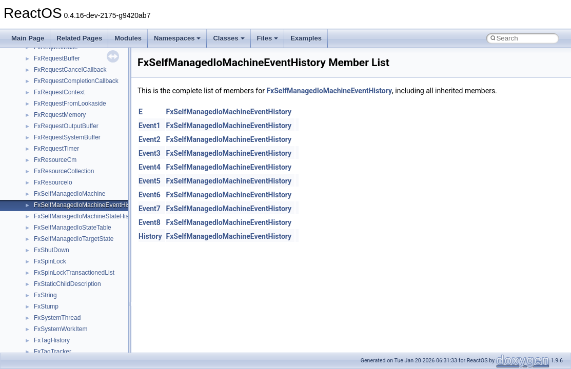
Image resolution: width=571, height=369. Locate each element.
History (150, 236)
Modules (128, 38)
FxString (45, 295)
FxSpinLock (50, 261)
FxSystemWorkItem (60, 329)
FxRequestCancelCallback (70, 69)
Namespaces (177, 38)
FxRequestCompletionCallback (76, 81)
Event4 (150, 167)
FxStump (46, 306)
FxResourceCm (55, 159)
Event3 (150, 153)
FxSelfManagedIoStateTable (72, 227)
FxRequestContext (59, 92)
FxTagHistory (52, 340)
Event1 (150, 125)
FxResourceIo (53, 182)
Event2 (150, 139)
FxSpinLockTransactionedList (74, 272)
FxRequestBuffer (57, 58)
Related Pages (79, 38)
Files (268, 38)
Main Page (27, 38)
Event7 (150, 208)
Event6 (150, 195)
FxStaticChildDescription (67, 284)
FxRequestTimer (56, 148)
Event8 (150, 222)
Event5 (150, 181)
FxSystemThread (57, 317)
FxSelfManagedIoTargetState (73, 238)
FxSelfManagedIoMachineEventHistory (87, 205)
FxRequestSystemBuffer (67, 137)
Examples (306, 38)
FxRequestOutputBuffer (66, 126)
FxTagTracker (52, 351)
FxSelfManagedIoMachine (69, 193)
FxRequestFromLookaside (70, 103)
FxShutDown (51, 250)
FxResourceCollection (64, 171)
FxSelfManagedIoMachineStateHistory (86, 216)
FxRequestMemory (60, 114)
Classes (228, 38)
